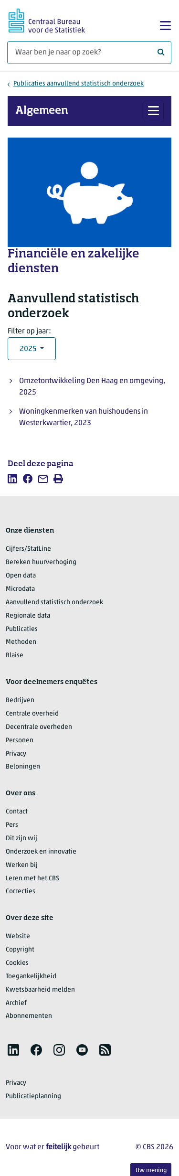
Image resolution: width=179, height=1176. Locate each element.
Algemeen (41, 111)
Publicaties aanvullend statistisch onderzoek (78, 84)
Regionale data (28, 616)
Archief (16, 1003)
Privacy (16, 754)
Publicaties (22, 629)
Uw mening (151, 1170)
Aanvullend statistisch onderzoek (54, 602)
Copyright (20, 950)
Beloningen (23, 767)
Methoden (21, 642)
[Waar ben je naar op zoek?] (89, 52)
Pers (12, 825)
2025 (29, 349)
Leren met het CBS (32, 879)
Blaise (14, 655)
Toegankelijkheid (31, 976)
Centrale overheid (32, 714)
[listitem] (12, 478)
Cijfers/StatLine (28, 549)
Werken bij (22, 865)
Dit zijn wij (21, 838)
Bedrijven (20, 700)
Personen (19, 741)
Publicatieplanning (33, 1096)
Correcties (20, 891)
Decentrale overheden (39, 727)
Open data (21, 576)
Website (18, 936)
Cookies (17, 963)
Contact (17, 812)
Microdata (20, 589)
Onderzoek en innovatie (41, 852)
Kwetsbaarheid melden (40, 990)
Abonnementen (29, 1016)
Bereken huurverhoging (41, 562)
